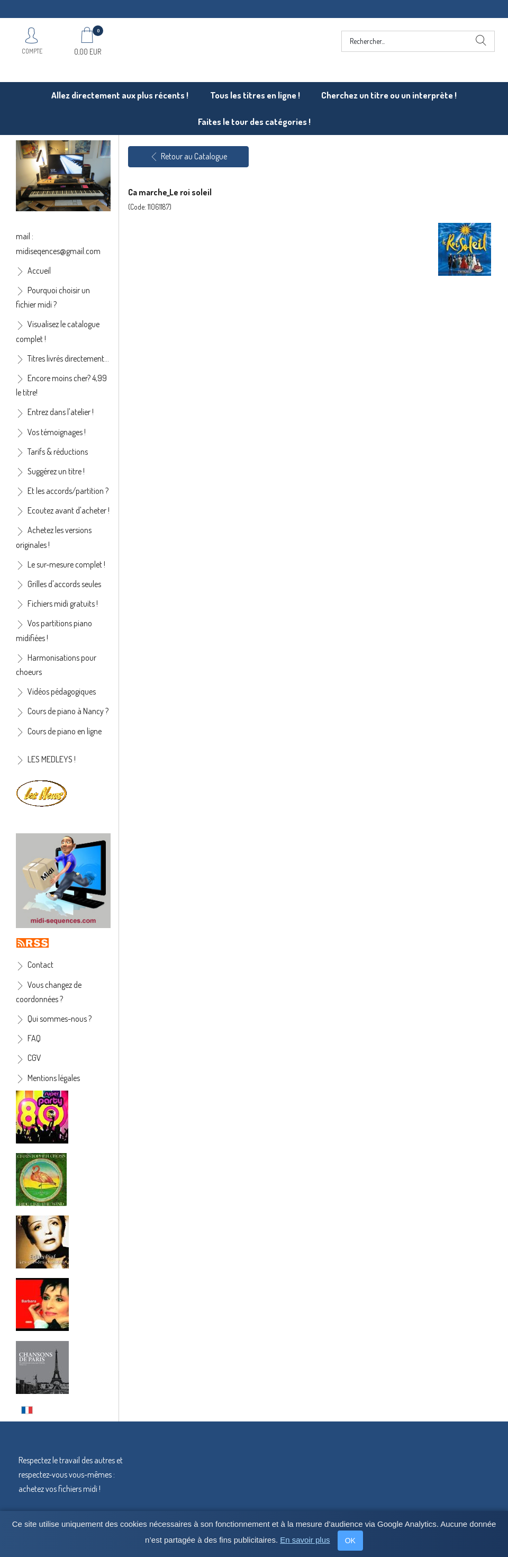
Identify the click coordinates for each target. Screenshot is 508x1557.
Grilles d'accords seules (64, 584)
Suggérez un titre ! (56, 471)
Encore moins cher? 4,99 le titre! (61, 385)
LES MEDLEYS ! (52, 759)
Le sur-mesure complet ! (66, 564)
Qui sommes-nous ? (60, 1018)
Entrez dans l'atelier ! (61, 412)
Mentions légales (54, 1078)
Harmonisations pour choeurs (56, 664)
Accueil (39, 270)
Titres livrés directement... (68, 358)
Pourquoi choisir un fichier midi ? (53, 297)
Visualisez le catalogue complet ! (57, 331)
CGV (34, 1057)
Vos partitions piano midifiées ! (54, 630)
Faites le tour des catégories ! (254, 121)
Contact (40, 964)
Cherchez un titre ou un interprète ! (389, 95)
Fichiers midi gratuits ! (63, 603)
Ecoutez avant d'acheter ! (69, 510)
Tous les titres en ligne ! (255, 95)
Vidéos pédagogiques (62, 691)
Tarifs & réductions (58, 451)
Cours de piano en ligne (65, 731)
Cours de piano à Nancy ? (68, 711)
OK (350, 1540)
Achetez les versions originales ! (54, 537)
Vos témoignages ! (57, 432)
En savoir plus (305, 1539)
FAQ (34, 1038)
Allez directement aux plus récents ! (119, 95)
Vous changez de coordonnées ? (48, 991)
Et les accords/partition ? (68, 490)
